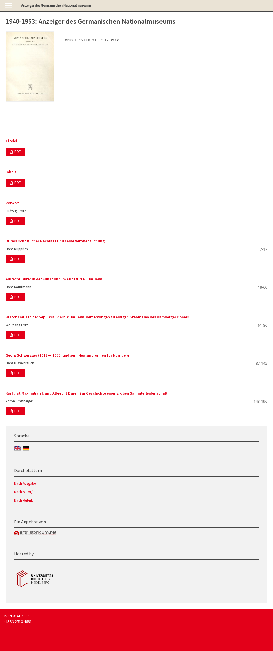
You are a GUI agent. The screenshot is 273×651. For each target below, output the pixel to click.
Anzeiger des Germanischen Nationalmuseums (56, 5)
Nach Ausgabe (25, 483)
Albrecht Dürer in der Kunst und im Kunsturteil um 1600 (54, 279)
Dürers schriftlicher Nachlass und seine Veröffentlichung (55, 240)
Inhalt (11, 171)
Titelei (11, 140)
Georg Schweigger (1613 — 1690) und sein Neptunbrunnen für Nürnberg (67, 355)
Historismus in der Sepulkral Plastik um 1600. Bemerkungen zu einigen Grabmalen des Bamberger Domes (97, 317)
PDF (17, 151)
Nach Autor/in (24, 492)
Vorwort (13, 202)
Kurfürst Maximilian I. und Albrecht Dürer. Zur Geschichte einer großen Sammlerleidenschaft (86, 393)
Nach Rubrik (23, 500)
